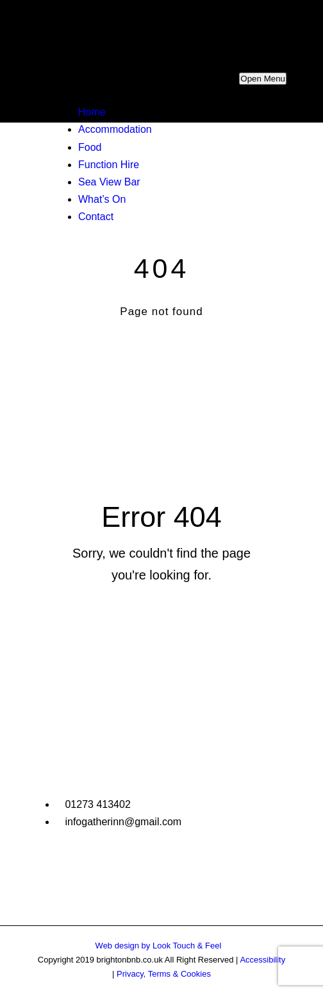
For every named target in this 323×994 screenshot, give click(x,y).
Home (92, 112)
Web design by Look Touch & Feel (158, 945)
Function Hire (108, 164)
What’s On (102, 199)
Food (89, 147)
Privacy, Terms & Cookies (164, 974)
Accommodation (115, 129)
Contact (95, 216)
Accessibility (262, 959)
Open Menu (262, 78)
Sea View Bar (109, 181)
